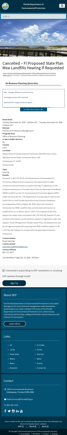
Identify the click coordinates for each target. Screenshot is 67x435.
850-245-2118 (12, 405)
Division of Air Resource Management (19, 73)
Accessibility (25, 434)
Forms (38, 349)
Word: (33, 426)
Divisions (12, 368)
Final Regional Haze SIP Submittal (16, 97)
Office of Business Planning (40, 73)
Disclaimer (36, 434)
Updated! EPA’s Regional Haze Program (18, 102)
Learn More (14, 323)
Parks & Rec (13, 354)
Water (11, 363)
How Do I (39, 354)
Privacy (46, 434)
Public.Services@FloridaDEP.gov (20, 399)
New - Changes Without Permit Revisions (18, 92)
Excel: (45, 426)
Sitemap (55, 434)
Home (5, 73)
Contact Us (40, 368)
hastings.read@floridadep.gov (15, 246)
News (38, 359)
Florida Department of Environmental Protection (39, 431)
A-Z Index (39, 345)
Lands (11, 349)
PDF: (21, 426)
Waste (11, 359)
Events (39, 363)
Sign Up (14, 283)
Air (10, 345)
